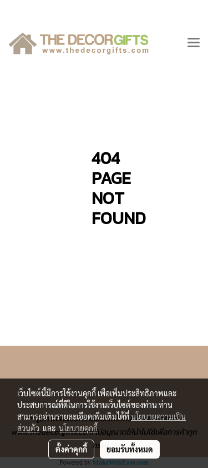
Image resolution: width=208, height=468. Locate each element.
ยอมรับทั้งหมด (129, 449)
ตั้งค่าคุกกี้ (71, 449)
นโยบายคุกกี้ (78, 428)
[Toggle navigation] (193, 43)
